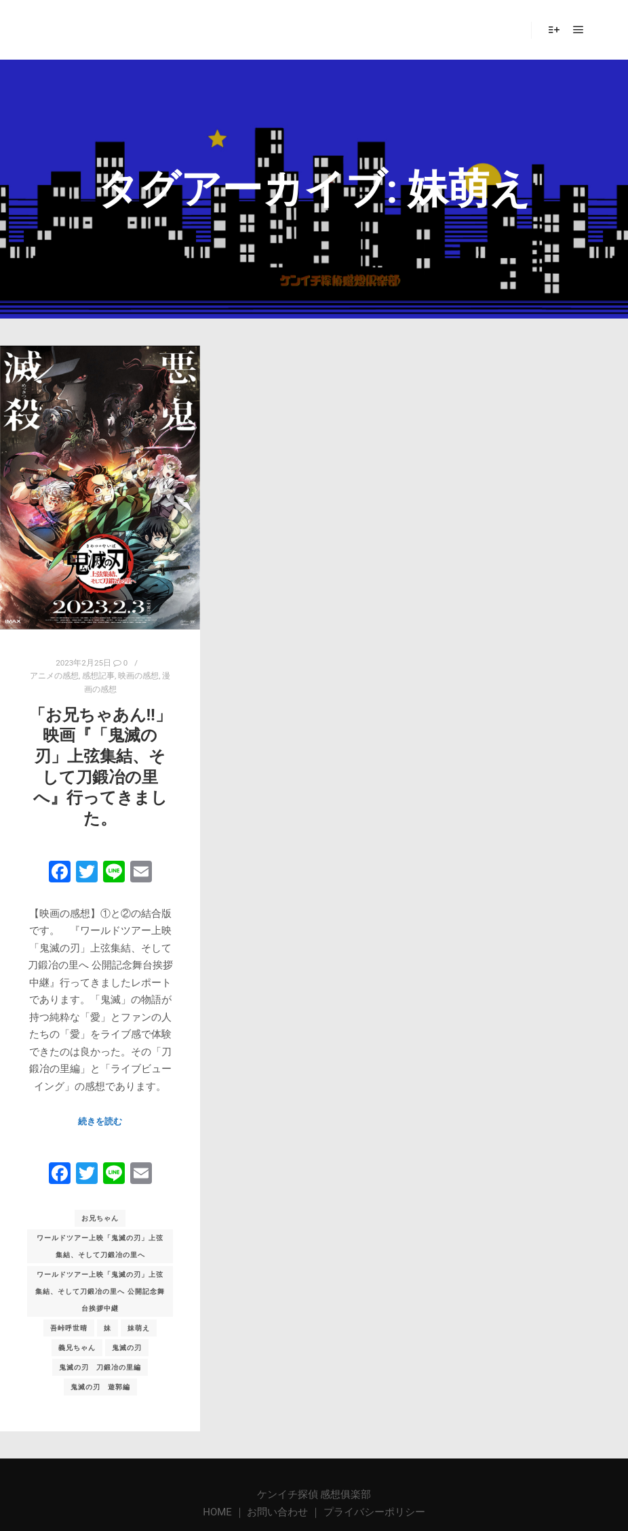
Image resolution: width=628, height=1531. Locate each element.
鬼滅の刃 (127, 1347)
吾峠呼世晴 (68, 1328)
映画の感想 (138, 675)
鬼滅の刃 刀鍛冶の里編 (100, 1367)
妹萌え (138, 1328)
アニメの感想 (54, 675)
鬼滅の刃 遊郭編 (100, 1387)
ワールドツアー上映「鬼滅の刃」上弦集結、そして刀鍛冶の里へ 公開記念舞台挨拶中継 (100, 1291)
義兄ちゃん (77, 1347)
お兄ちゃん (100, 1218)
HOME (218, 1512)
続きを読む (100, 1121)
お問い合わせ (277, 1512)
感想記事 (98, 675)
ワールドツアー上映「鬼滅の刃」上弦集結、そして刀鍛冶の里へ (100, 1246)
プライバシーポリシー (374, 1512)
